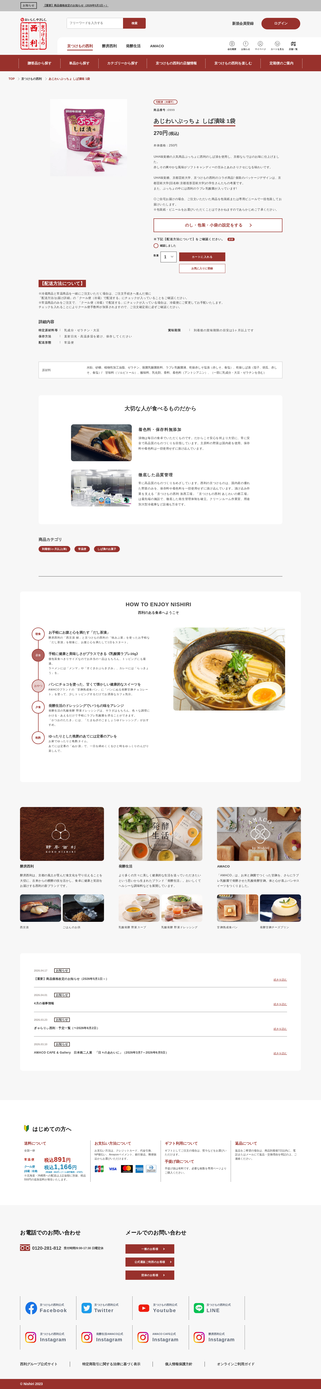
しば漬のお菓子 (106, 548)
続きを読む (280, 979)
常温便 (82, 548)
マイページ (260, 49)
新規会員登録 (242, 23)
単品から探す (79, 63)
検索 (134, 23)
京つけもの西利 (80, 46)
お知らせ (245, 49)
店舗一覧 (293, 49)
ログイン (280, 23)
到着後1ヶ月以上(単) (54, 548)
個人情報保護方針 (178, 1364)
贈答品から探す (40, 63)
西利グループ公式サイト (39, 1364)
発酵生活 (133, 46)
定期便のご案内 (281, 63)
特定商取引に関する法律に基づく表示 (111, 1364)
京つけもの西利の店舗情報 (176, 63)
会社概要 (232, 49)
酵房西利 (109, 46)
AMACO (157, 46)
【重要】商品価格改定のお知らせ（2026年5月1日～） (76, 5)
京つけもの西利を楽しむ (233, 63)
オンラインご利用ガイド (236, 1364)
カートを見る (277, 49)
